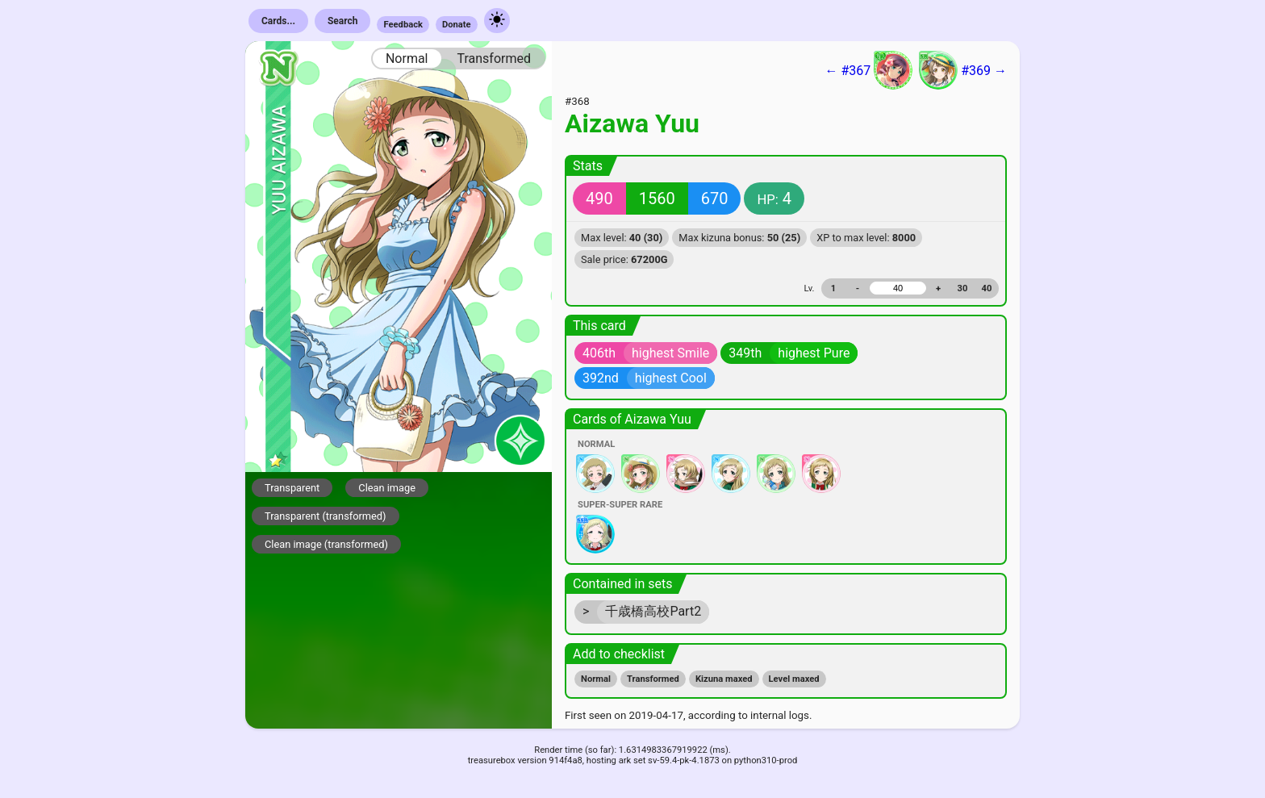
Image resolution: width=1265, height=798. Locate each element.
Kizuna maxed (724, 679)
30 (963, 288)
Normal (407, 58)
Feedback (403, 24)
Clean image (386, 488)
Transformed (494, 58)
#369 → (963, 70)
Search (343, 21)
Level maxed (794, 679)
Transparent (292, 488)
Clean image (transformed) (326, 544)
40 (987, 288)
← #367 (868, 70)
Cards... (278, 21)
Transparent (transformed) (325, 516)
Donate (456, 24)
